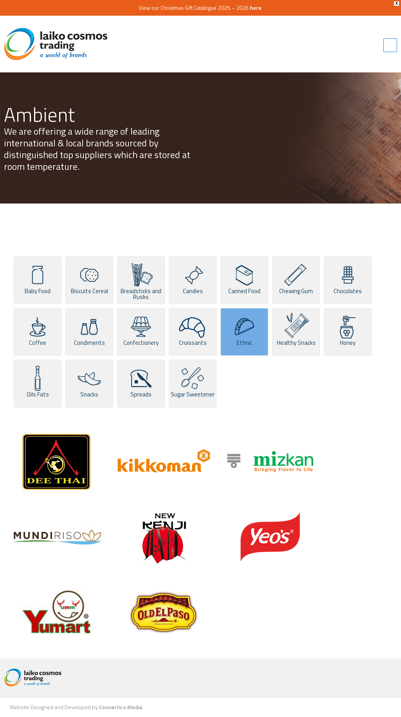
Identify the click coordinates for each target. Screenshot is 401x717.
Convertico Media (121, 707)
